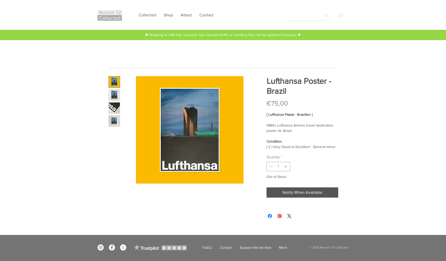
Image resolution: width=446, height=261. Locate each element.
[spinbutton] (278, 166)
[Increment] (286, 166)
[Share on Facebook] (270, 216)
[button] (342, 14)
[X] (123, 247)
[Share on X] (289, 216)
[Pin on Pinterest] (280, 216)
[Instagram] (101, 247)
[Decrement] (270, 166)
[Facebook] (112, 247)
